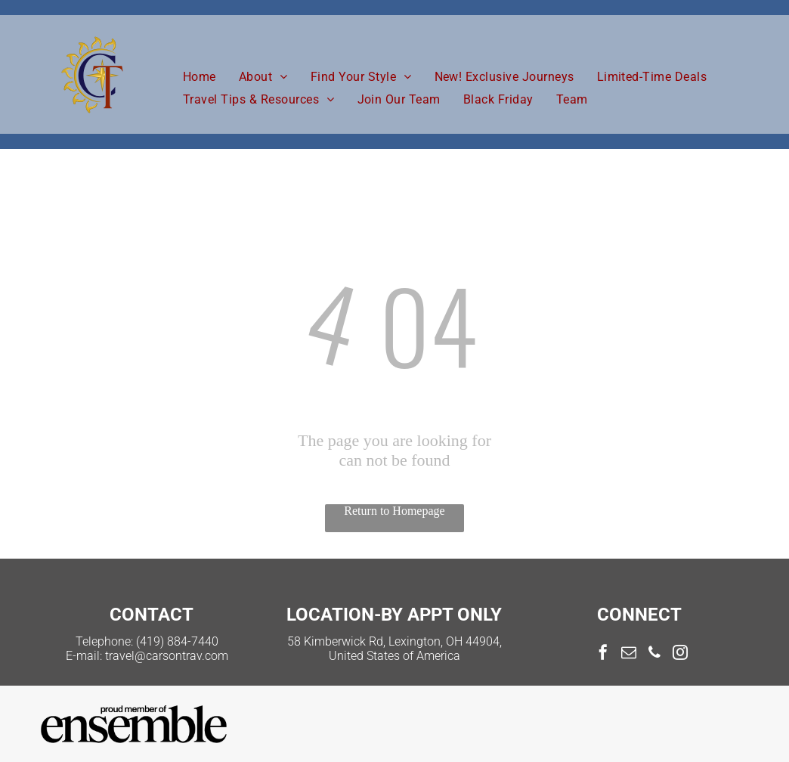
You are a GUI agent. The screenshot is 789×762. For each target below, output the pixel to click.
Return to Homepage (394, 510)
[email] (628, 654)
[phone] (654, 654)
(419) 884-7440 (177, 641)
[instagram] (680, 654)
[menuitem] (199, 77)
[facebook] (603, 654)
